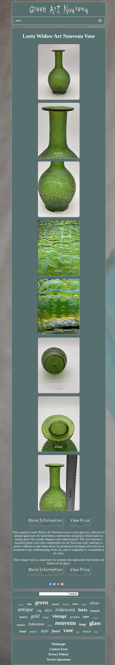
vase (68, 630)
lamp (82, 624)
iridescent (65, 609)
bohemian (36, 624)
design (46, 617)
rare (86, 617)
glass (95, 623)
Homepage (58, 644)
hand (22, 631)
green (41, 602)
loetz (82, 609)
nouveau (65, 623)
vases (75, 603)
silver (94, 603)
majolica (21, 625)
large (84, 604)
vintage (59, 616)
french (87, 631)
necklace (21, 605)
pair (78, 632)
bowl (96, 632)
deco (48, 610)
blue (29, 604)
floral (56, 631)
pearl (24, 617)
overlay (95, 618)
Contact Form (59, 649)
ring (39, 610)
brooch (95, 610)
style (44, 631)
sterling (65, 604)
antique (25, 609)
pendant (75, 617)
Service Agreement (59, 659)
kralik (50, 625)
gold (35, 616)
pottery (33, 631)
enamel (55, 604)
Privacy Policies (59, 654)
